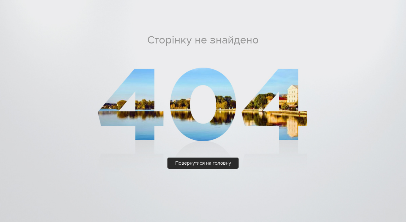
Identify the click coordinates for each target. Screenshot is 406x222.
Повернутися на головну (203, 163)
